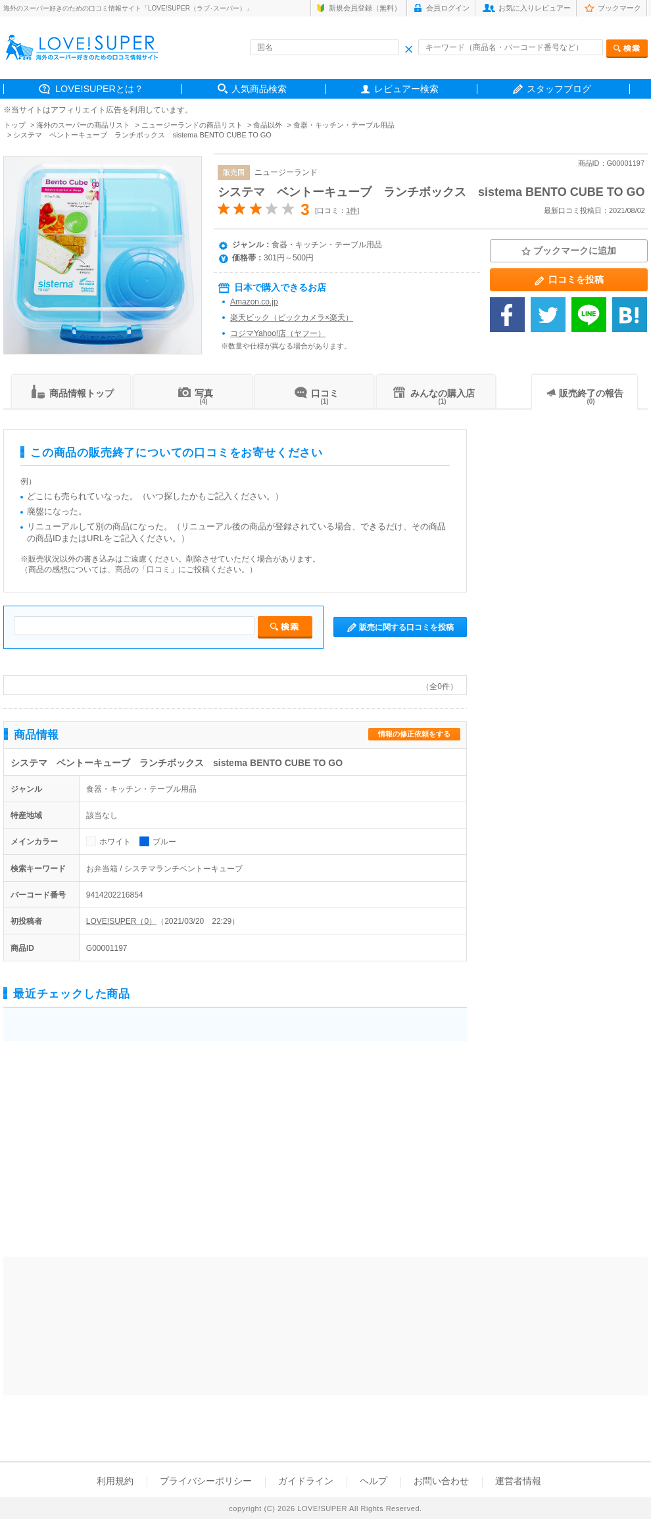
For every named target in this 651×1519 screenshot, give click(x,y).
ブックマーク (619, 8)
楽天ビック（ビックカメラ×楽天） (291, 317)
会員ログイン (448, 8)
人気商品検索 (259, 89)
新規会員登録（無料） (365, 8)
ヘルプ (373, 1481)
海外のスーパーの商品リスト (83, 125)
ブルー (164, 841)
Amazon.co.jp (254, 301)
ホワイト (115, 841)
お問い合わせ (441, 1481)
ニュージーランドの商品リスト (192, 125)
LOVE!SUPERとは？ (99, 89)
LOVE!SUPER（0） (121, 921)
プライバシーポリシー (206, 1481)
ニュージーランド (286, 172)
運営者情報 (518, 1481)
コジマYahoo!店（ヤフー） (278, 333)
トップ (15, 125)
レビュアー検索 (406, 89)
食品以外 (267, 125)
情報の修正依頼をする (414, 734)
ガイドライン (305, 1481)
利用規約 (115, 1481)
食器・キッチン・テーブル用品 (344, 125)
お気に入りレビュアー (534, 8)
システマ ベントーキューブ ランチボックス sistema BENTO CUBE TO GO (431, 192)
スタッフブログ (559, 89)
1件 (351, 210)
